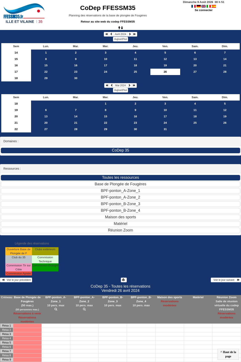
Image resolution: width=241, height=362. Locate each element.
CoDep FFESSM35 (107, 7)
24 (105, 71)
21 (225, 65)
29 (46, 78)
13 (195, 59)
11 (135, 59)
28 (225, 71)
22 (46, 71)
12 (165, 59)
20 (195, 65)
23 (75, 71)
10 (105, 59)
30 (75, 78)
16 (16, 65)
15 (16, 59)
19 (165, 65)
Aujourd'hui (120, 39)
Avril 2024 (120, 34)
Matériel (198, 297)
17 (105, 65)
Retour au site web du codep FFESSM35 (108, 21)
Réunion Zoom (227, 297)
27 (195, 71)
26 (225, 122)
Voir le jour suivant (226, 279)
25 (135, 71)
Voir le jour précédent (16, 279)
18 (135, 65)
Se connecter (204, 10)
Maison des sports (169, 297)
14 (16, 52)
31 (165, 129)
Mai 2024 (120, 85)
